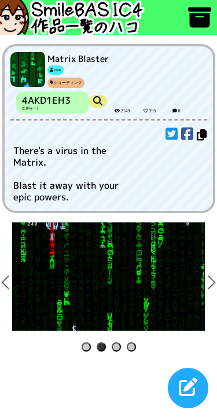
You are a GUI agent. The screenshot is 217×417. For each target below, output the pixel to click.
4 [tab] (133, 348)
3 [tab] (118, 348)
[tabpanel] (108, 276)
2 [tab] (103, 348)
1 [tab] (88, 348)
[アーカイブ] (199, 23)
